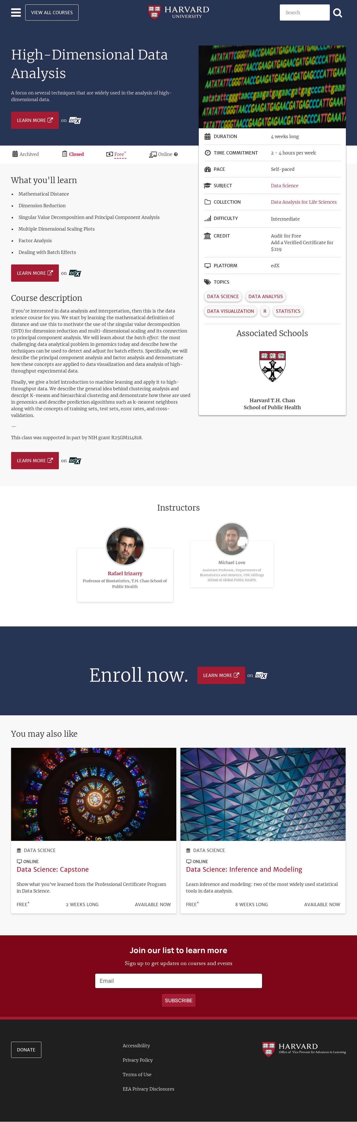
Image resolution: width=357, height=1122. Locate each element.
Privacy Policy (138, 1060)
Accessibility (136, 1045)
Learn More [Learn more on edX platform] (31, 120)
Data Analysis (265, 296)
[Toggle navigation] (16, 12)
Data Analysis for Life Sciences (304, 202)
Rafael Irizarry (125, 560)
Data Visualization (230, 311)
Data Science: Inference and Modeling (244, 869)
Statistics (288, 311)
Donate (26, 1050)
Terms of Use (137, 1074)
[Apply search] (338, 12)
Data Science (284, 185)
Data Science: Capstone (53, 869)
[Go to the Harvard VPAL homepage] (304, 1049)
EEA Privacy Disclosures (148, 1089)
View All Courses (52, 12)
